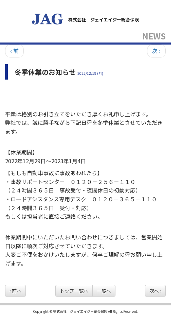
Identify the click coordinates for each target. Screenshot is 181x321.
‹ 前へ (15, 290)
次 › (156, 51)
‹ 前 (14, 51)
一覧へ (104, 290)
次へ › (155, 290)
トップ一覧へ (74, 290)
